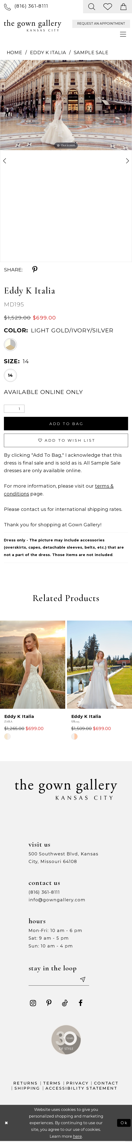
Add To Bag (66, 423)
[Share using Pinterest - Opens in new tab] (34, 269)
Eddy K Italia (48, 52)
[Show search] (91, 6)
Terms (52, 1084)
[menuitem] (26, 6)
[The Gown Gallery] (32, 26)
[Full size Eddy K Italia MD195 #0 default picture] (66, 105)
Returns (25, 1084)
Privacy (77, 1084)
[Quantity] (14, 409)
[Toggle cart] (124, 6)
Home (14, 52)
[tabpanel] (66, 105)
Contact (106, 1084)
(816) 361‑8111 (44, 892)
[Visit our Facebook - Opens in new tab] (80, 1004)
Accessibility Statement (81, 1089)
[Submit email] (83, 980)
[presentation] (32, 665)
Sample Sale (91, 52)
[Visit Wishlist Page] (107, 6)
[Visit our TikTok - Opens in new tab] (64, 1004)
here (77, 1137)
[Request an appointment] (101, 24)
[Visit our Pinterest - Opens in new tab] (48, 1004)
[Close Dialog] (6, 1123)
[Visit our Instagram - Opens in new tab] (33, 1004)
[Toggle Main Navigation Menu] (123, 34)
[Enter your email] (59, 980)
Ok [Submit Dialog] (124, 1123)
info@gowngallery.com (57, 900)
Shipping (27, 1089)
